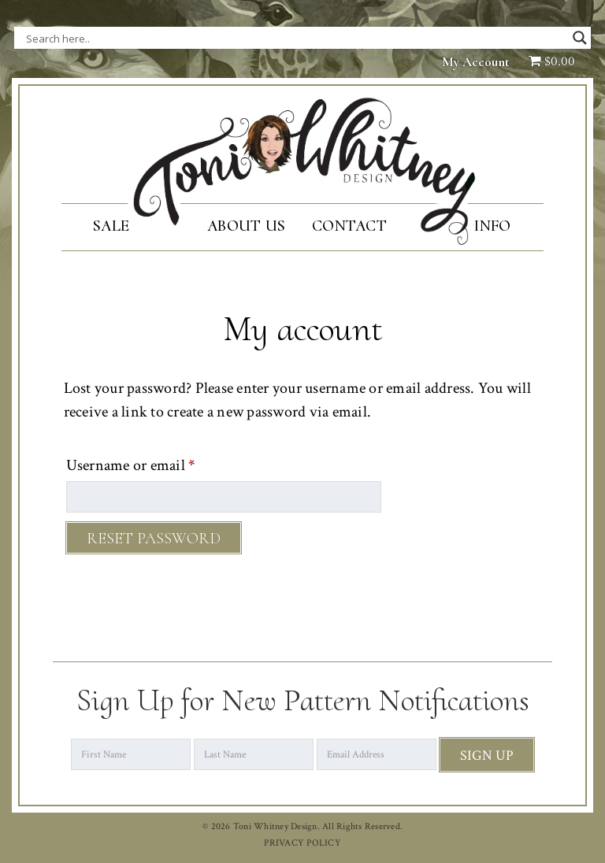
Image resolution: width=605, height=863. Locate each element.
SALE (111, 226)
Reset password (154, 538)
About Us (246, 226)
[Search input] (183, 38)
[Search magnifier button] (580, 38)
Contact (349, 226)
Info (491, 226)
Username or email (159, 463)
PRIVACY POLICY (302, 843)
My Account (476, 62)
